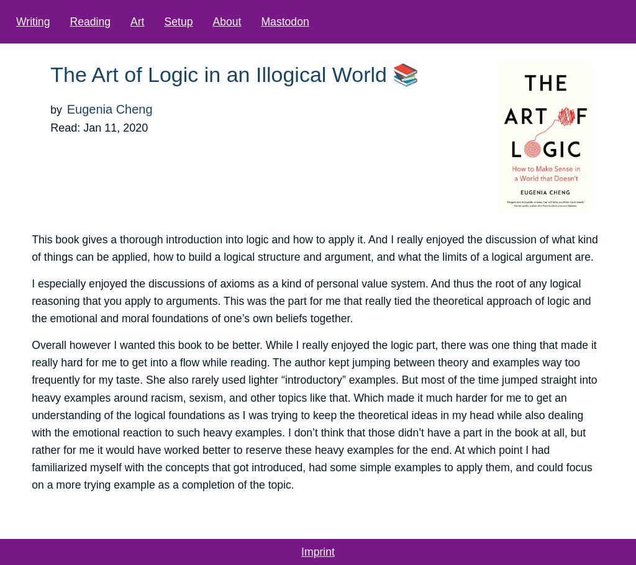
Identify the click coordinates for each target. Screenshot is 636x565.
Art (137, 22)
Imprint (318, 552)
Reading (90, 22)
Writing (33, 22)
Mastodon (285, 22)
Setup (178, 22)
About (226, 22)
